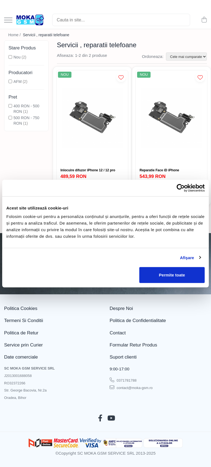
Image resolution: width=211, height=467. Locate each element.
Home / (15, 35)
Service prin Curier (23, 345)
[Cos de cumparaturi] (204, 20)
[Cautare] (183, 20)
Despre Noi (121, 308)
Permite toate (172, 275)
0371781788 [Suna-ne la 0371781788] (123, 379)
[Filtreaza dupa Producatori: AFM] (10, 81)
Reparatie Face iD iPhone (159, 170)
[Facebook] (100, 418)
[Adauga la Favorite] (121, 77)
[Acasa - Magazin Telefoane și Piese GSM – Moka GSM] (30, 20)
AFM (17, 81)
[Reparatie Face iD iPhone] (171, 118)
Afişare (187, 257)
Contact (118, 332)
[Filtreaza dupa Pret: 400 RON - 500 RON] (10, 106)
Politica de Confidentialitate (138, 320)
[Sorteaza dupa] (186, 56)
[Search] (121, 20)
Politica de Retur (21, 332)
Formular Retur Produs (133, 345)
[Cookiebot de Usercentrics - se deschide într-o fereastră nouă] (181, 188)
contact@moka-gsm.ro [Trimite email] (131, 387)
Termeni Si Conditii (23, 320)
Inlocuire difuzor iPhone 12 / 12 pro (87, 170)
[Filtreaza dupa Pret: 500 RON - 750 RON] (10, 117)
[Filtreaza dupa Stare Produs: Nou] (10, 57)
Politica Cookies (20, 308)
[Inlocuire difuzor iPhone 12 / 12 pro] (92, 118)
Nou (17, 57)
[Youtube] (111, 418)
